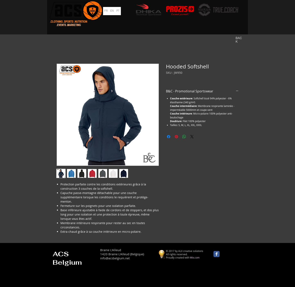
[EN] (112, 11)
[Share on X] (191, 136)
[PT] (118, 11)
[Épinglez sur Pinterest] (176, 136)
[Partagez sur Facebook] (168, 136)
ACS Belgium (67, 258)
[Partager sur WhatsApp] (184, 136)
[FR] (106, 11)
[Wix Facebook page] (216, 254)
